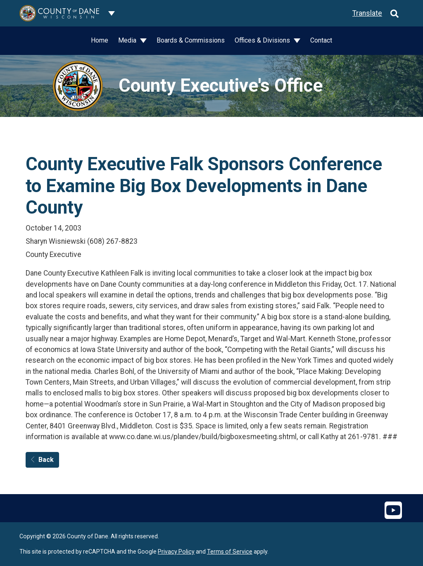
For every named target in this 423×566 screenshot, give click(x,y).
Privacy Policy (176, 551)
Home (99, 40)
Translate (367, 13)
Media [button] (128, 40)
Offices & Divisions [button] (263, 40)
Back (42, 460)
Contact (321, 40)
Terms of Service (229, 551)
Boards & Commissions (191, 40)
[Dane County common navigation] (111, 13)
